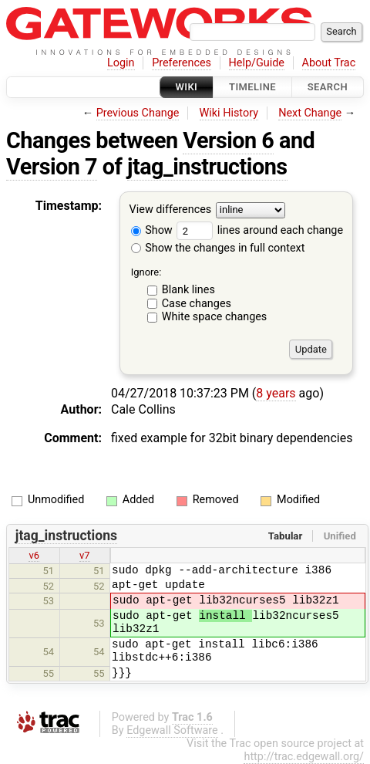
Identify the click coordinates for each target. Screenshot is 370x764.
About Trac (329, 62)
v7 (84, 555)
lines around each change (260, 230)
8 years (275, 393)
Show (152, 230)
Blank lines (188, 289)
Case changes (196, 303)
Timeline (252, 87)
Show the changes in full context (218, 248)
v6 (34, 555)
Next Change (309, 113)
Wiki (187, 87)
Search (328, 87)
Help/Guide (256, 62)
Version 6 (228, 140)
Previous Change (138, 113)
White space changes (214, 316)
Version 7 (51, 167)
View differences (171, 210)
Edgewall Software (172, 730)
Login (121, 62)
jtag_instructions (207, 167)
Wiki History (229, 113)
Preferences (181, 62)
